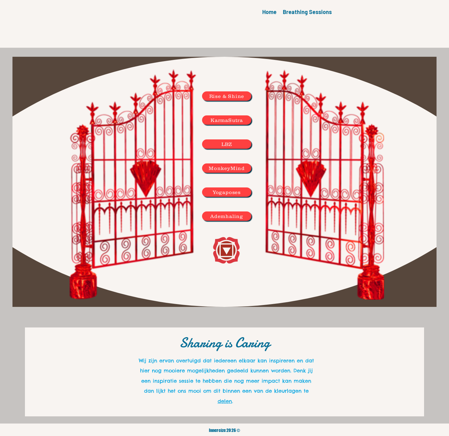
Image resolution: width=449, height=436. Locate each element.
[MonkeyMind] (226, 168)
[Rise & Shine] (226, 96)
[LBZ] (226, 144)
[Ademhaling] (226, 216)
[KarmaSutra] (226, 120)
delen (225, 401)
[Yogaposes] (226, 192)
